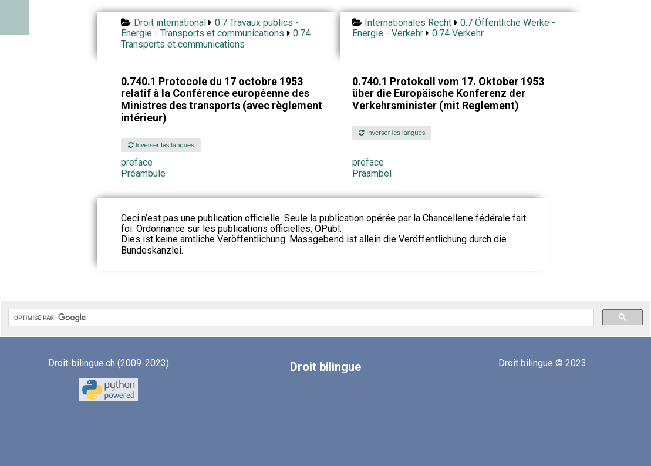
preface (137, 162)
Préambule (143, 173)
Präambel (372, 173)
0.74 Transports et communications (216, 38)
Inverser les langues (161, 144)
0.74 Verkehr (458, 33)
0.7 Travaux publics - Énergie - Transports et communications (209, 28)
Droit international (170, 22)
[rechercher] (300, 317)
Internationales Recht (408, 22)
